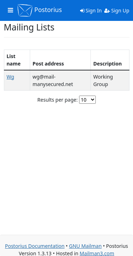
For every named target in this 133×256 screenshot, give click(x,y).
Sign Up (116, 10)
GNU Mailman (85, 246)
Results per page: (57, 99)
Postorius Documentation (35, 246)
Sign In (91, 10)
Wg (11, 76)
